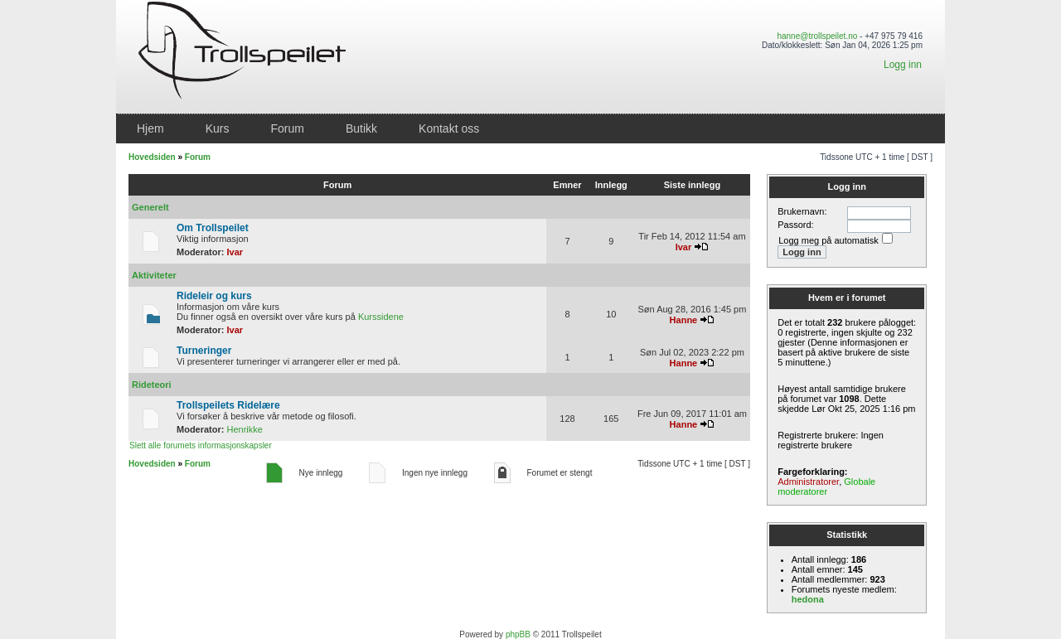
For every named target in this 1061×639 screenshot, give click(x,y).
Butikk (361, 128)
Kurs (218, 128)
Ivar (235, 252)
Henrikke (245, 429)
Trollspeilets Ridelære (228, 405)
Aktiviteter (154, 275)
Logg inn (903, 64)
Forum (286, 128)
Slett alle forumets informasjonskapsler (200, 445)
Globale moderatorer (826, 486)
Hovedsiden (152, 157)
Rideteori (152, 385)
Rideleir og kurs (214, 296)
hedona (808, 599)
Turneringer (204, 350)
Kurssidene (381, 317)
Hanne (684, 320)
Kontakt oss (449, 128)
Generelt (150, 207)
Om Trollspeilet (213, 228)
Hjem (150, 128)
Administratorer (808, 482)
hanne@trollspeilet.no (817, 36)
